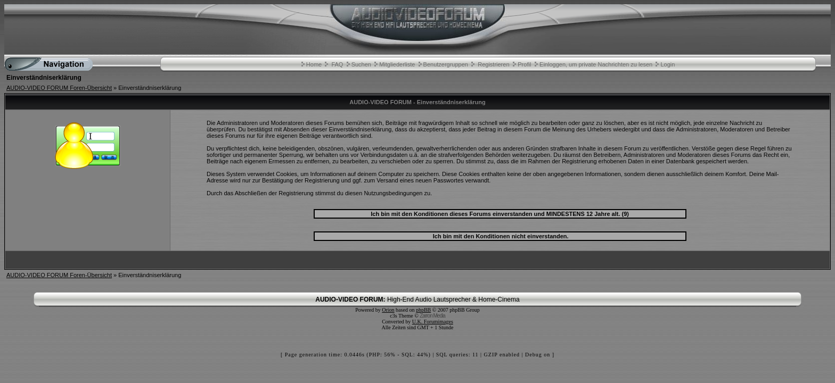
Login (667, 64)
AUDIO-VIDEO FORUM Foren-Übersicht (59, 88)
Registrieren (493, 64)
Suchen (361, 64)
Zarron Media (432, 316)
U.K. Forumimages (432, 321)
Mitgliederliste (397, 64)
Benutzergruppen (445, 64)
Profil (524, 64)
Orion (388, 310)
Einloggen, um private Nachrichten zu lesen (595, 64)
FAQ (337, 64)
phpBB (423, 310)
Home (314, 64)
